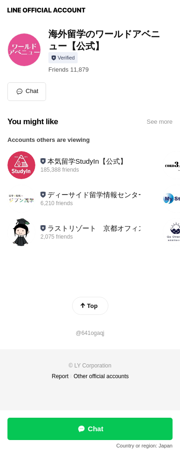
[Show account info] (63, 57)
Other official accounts (101, 376)
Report (60, 376)
